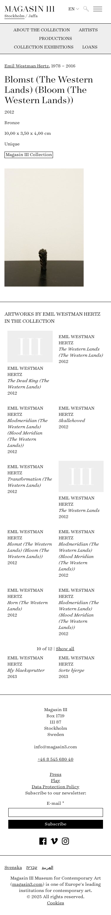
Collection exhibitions (43, 47)
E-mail (55, 803)
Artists (88, 30)
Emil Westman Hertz (26, 66)
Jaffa (33, 16)
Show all (65, 648)
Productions (55, 39)
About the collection (41, 30)
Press (56, 774)
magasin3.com (27, 884)
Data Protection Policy (55, 786)
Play (55, 780)
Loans (89, 47)
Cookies (55, 903)
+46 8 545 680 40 (55, 759)
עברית (31, 867)
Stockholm (14, 16)
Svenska (13, 867)
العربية (47, 867)
